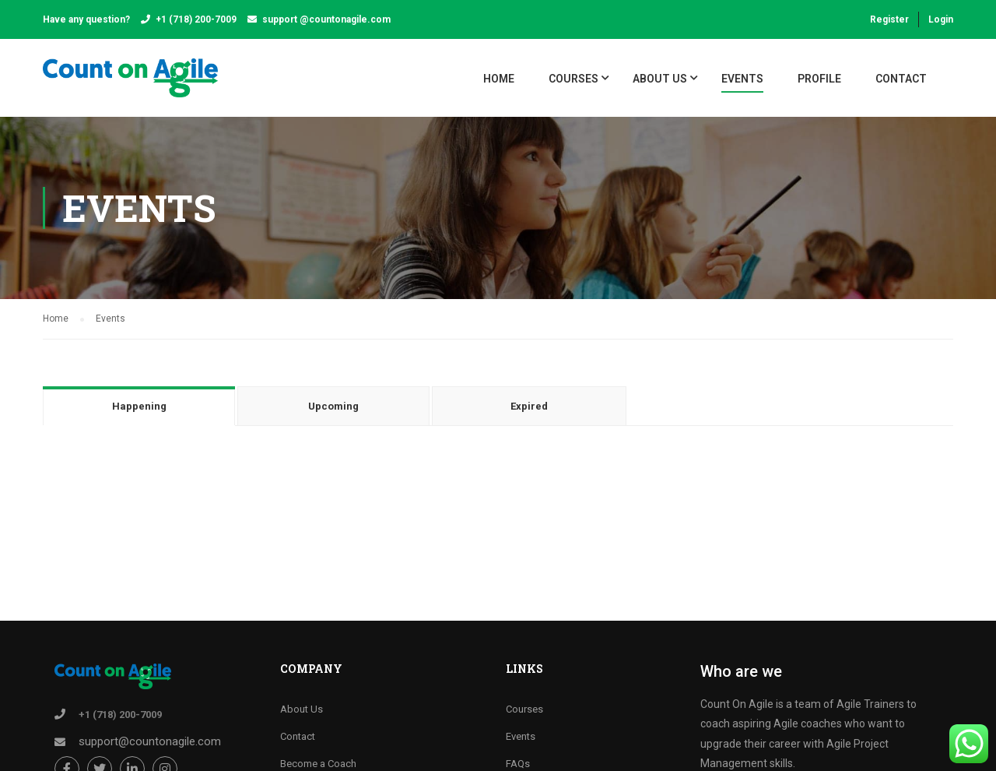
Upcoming (333, 406)
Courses (524, 709)
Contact (901, 78)
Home (498, 78)
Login (940, 19)
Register (889, 19)
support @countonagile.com (326, 19)
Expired (529, 406)
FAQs (518, 763)
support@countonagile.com (150, 741)
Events (742, 78)
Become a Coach (318, 763)
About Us (660, 78)
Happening (139, 406)
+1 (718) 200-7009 (196, 19)
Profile (819, 78)
